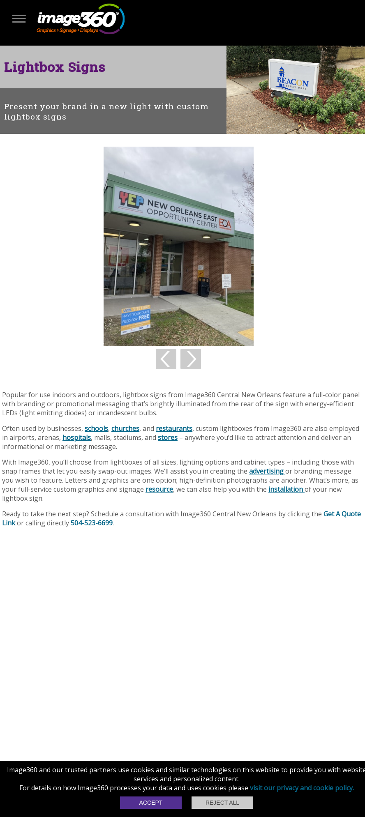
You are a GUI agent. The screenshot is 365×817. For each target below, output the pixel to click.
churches (125, 428)
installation (286, 489)
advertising (267, 471)
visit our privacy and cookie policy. (302, 787)
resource (159, 489)
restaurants (174, 428)
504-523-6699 (92, 522)
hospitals (76, 437)
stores (168, 437)
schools (96, 428)
